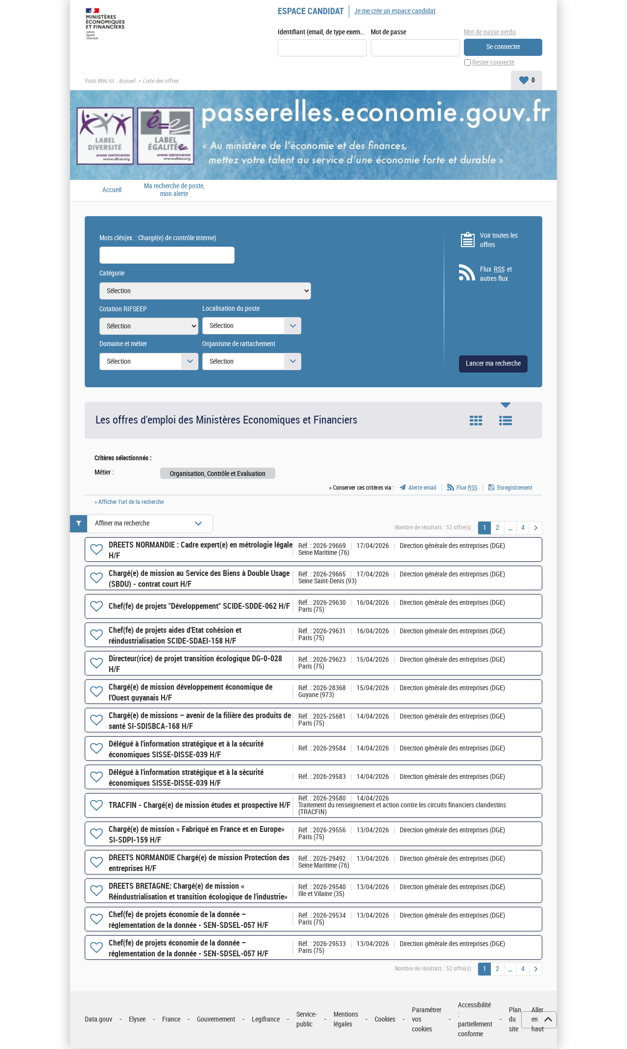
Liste (505, 421)
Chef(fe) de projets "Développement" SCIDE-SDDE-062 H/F (199, 606)
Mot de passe (388, 32)
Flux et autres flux (496, 274)
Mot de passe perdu (490, 32)
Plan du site (515, 1020)
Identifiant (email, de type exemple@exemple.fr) (322, 32)
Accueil (127, 81)
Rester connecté (493, 63)
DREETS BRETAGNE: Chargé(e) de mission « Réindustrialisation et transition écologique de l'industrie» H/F (198, 897)
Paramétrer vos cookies (426, 1020)
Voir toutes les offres (499, 240)
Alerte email (422, 488)
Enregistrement (514, 488)
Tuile (476, 421)
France (171, 1020)
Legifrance (266, 1020)
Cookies (385, 1020)
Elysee (137, 1020)
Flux (467, 488)
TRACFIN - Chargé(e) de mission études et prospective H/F (199, 805)
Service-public (306, 1020)
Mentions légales (346, 1020)
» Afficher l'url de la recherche (129, 502)
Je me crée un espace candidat (394, 11)
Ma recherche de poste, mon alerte (174, 190)
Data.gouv (98, 1020)
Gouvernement (216, 1020)
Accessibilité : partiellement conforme (475, 1020)
